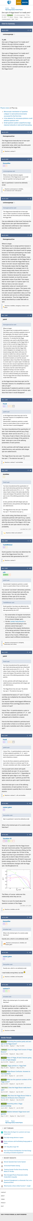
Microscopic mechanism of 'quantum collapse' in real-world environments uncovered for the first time (16, 114)
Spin (13, 19)
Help (2, 1206)
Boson (11, 17)
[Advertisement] (16, 87)
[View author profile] (6, 165)
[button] (28, 30)
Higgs (21, 17)
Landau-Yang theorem (17, 621)
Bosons (16, 17)
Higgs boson (27, 17)
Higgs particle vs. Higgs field (17, 1066)
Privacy (3, 1202)
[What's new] (30, 2)
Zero (17, 19)
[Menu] (3, 2)
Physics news (4, 108)
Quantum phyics (6, 19)
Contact (3, 1192)
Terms (3, 1199)
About (3, 1195)
